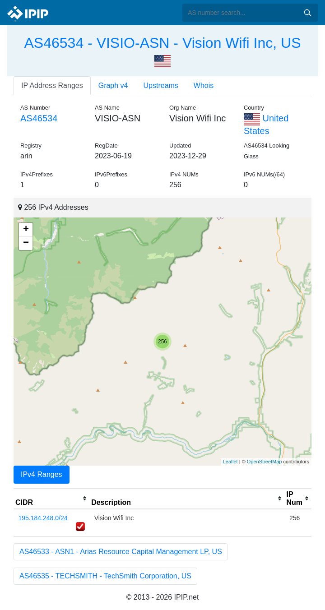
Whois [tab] (204, 85)
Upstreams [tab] (161, 85)
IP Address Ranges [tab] (52, 85)
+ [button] (26, 229)
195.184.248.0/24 (43, 518)
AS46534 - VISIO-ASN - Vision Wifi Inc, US (162, 43)
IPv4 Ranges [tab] (41, 474)
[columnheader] (51, 498)
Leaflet (230, 461)
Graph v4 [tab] (113, 85)
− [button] (26, 243)
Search (307, 13)
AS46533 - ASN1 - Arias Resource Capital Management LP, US (120, 551)
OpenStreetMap (264, 461)
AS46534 (38, 118)
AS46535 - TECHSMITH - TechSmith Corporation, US (105, 576)
